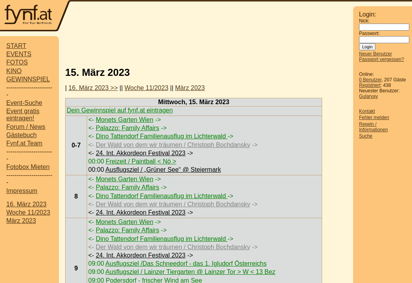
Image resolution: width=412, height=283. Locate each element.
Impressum (21, 190)
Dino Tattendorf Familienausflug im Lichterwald (162, 136)
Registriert (370, 85)
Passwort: (369, 33)
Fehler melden (374, 117)
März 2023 (21, 220)
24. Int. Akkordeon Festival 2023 (141, 153)
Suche (365, 136)
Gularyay (368, 96)
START (16, 45)
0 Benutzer (370, 80)
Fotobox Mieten (27, 167)
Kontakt (367, 111)
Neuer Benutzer (375, 54)
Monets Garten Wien (124, 119)
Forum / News (26, 126)
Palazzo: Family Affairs (127, 128)
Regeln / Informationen (373, 126)
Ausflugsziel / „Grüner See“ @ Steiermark (163, 169)
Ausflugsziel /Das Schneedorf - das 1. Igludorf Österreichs (186, 263)
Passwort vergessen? (381, 59)
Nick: (364, 21)
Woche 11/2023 (28, 212)
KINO (14, 71)
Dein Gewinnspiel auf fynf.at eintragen (120, 110)
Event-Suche (24, 102)
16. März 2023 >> (93, 88)
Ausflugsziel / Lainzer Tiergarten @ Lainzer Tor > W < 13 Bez (190, 271)
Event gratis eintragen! (22, 114)
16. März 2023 (26, 204)
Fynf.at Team (24, 143)
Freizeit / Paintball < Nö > (141, 161)
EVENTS (18, 54)
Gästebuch (21, 135)
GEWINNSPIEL (28, 79)
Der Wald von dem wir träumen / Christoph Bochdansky (173, 145)
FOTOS (17, 62)
